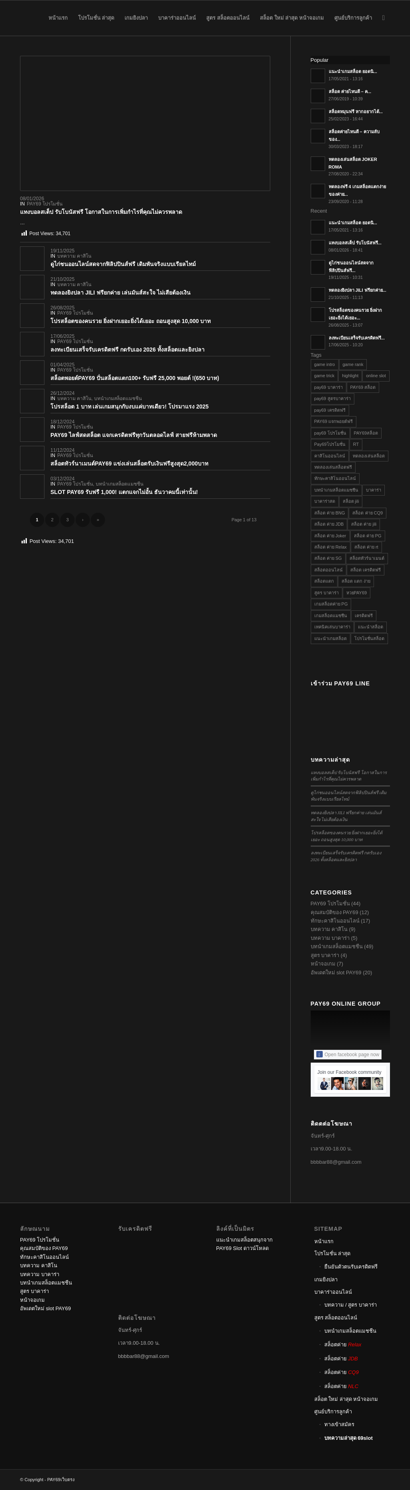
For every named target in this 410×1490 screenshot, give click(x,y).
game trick (324, 375)
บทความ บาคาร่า (330, 938)
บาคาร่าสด (324, 501)
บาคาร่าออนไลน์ (333, 1292)
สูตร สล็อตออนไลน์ (336, 1318)
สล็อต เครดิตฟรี (365, 569)
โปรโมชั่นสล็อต (369, 638)
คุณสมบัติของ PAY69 (334, 912)
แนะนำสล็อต (370, 626)
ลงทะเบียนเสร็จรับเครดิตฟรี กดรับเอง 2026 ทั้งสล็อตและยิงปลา (127, 349)
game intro (324, 364)
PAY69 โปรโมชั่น (44, 204)
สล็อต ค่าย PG (368, 535)
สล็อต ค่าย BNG (329, 512)
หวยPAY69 (356, 592)
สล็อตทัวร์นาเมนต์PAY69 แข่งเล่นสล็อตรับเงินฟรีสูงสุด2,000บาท (129, 463)
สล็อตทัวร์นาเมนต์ (367, 558)
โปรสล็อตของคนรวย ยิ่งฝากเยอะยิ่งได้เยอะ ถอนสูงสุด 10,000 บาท (130, 321)
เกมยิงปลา (326, 1280)
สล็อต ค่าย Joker (330, 535)
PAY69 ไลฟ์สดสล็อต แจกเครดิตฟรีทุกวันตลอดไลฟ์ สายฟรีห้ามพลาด (133, 435)
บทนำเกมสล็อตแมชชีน (118, 398)
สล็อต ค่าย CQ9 (367, 512)
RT (356, 444)
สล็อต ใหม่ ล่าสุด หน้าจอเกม (346, 1399)
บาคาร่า (373, 490)
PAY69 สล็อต (363, 387)
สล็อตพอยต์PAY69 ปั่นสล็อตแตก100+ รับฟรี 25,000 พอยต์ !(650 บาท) (134, 378)
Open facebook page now (348, 1054)
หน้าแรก (324, 1241)
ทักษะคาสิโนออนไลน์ (335, 478)
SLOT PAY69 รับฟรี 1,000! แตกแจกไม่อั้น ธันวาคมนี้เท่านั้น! (124, 492)
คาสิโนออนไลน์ (329, 455)
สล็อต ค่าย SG (328, 558)
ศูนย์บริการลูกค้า (333, 1412)
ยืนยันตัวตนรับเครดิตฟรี (351, 1267)
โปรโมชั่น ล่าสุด (332, 1253)
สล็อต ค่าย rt (366, 547)
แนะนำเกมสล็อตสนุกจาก (244, 1240)
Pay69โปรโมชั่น (330, 444)
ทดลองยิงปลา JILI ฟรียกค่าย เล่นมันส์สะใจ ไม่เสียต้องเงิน (120, 292)
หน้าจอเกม (323, 964)
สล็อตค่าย (343, 1345)
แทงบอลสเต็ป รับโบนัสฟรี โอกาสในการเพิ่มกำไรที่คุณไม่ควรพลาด (101, 212)
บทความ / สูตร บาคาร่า (350, 1305)
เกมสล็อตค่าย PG (331, 604)
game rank (353, 364)
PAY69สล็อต (366, 433)
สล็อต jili (351, 501)
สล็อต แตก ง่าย (356, 581)
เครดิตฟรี (364, 615)
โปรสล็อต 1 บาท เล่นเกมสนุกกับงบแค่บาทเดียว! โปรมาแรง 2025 (129, 406)
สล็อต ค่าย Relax (330, 547)
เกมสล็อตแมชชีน (330, 615)
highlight (350, 375)
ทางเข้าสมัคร (339, 1424)
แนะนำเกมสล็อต (330, 638)
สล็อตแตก (324, 581)
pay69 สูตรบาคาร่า (332, 398)
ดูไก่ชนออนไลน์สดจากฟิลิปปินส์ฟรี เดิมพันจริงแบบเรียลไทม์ (123, 264)
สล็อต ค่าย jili (363, 524)
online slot (376, 375)
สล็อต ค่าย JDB (329, 524)
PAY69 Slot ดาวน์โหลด (242, 1248)
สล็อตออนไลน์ (328, 569)
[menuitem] (58, 18)
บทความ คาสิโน (74, 256)
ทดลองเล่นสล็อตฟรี (333, 467)
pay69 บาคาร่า (328, 387)
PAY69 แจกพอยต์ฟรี (333, 421)
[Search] (383, 18)
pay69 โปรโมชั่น (330, 433)
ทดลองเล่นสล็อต (369, 455)
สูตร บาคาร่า (326, 592)
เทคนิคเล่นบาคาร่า (332, 626)
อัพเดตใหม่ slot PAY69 (336, 973)
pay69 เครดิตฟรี (330, 410)
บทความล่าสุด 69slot (348, 1438)
